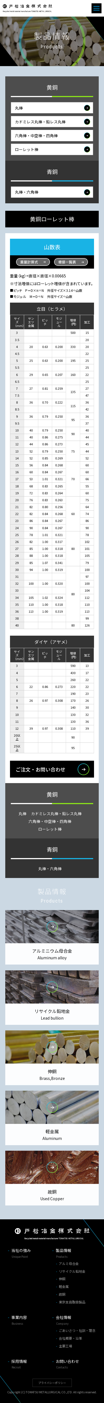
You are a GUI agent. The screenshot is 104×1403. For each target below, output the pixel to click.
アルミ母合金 (69, 1263)
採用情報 (30, 1364)
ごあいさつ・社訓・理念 (77, 1330)
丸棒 (19, 109)
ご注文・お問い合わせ (40, 770)
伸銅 (62, 1278)
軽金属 (64, 1286)
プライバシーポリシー (52, 1383)
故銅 (62, 1294)
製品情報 (74, 1254)
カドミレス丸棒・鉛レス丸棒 (40, 123)
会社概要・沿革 (70, 1338)
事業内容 (30, 1320)
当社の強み (30, 1254)
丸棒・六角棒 (26, 193)
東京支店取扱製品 (72, 1302)
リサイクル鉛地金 (72, 1271)
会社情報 (74, 1320)
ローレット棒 (26, 151)
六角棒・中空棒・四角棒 (36, 137)
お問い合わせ (74, 1364)
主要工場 (65, 1346)
